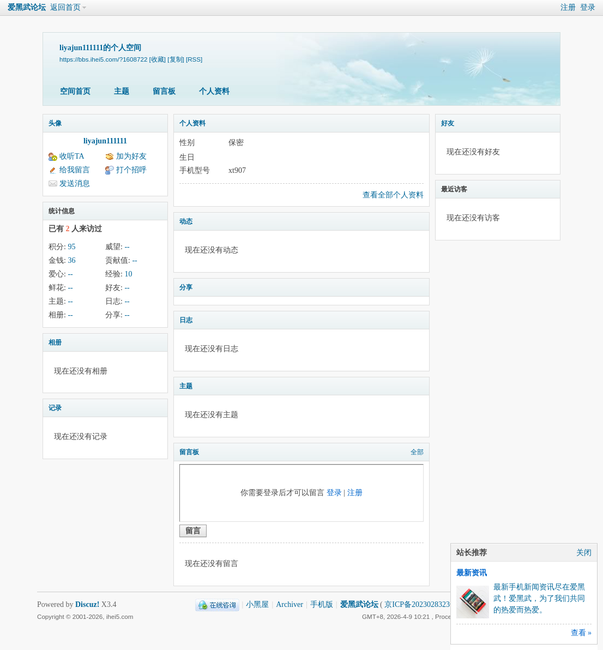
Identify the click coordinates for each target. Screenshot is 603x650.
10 (128, 274)
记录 (55, 408)
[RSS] (194, 59)
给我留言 (74, 170)
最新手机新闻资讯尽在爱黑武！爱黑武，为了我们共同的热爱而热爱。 (539, 598)
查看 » (581, 633)
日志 (185, 320)
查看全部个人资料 (393, 195)
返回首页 (65, 7)
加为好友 (131, 156)
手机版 (321, 604)
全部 (417, 452)
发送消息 (74, 183)
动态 (185, 221)
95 (71, 247)
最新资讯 (471, 573)
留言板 (164, 91)
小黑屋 (257, 604)
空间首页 (75, 91)
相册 (55, 342)
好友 (447, 123)
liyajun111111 (105, 141)
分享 (185, 287)
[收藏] (157, 59)
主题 (121, 91)
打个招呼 (131, 170)
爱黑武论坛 (27, 7)
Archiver (289, 604)
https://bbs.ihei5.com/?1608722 (103, 59)
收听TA (72, 156)
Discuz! (87, 604)
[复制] (175, 59)
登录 (587, 7)
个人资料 (214, 91)
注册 (568, 7)
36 (71, 260)
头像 (55, 123)
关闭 (584, 553)
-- (126, 247)
